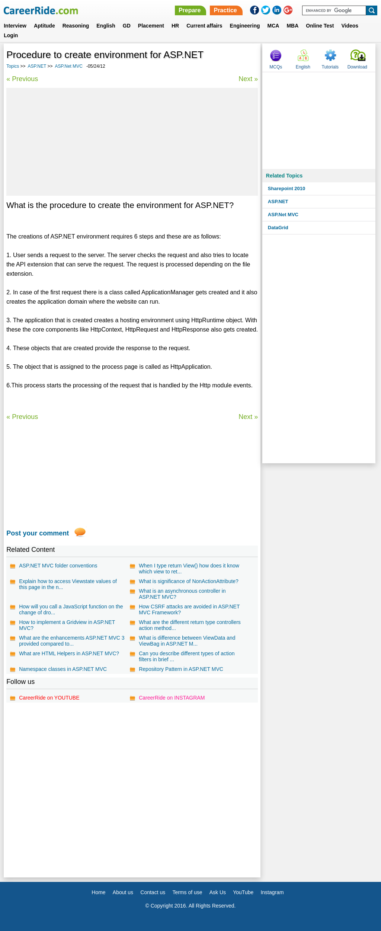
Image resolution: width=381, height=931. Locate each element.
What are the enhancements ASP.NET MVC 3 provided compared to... (72, 641)
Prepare (190, 10)
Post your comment (37, 533)
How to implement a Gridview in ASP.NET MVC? (67, 625)
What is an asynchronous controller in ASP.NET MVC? (182, 594)
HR (175, 26)
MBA (292, 26)
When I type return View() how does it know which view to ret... (189, 569)
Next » (248, 79)
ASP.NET (37, 66)
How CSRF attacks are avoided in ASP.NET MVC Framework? (189, 609)
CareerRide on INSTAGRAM (172, 698)
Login (11, 35)
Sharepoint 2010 (286, 188)
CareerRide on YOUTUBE (49, 698)
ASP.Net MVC (68, 66)
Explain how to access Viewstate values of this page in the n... (68, 584)
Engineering (245, 26)
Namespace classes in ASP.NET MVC (63, 669)
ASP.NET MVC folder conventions (58, 566)
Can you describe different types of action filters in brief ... (186, 656)
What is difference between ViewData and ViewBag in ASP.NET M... (187, 641)
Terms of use (187, 892)
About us (123, 892)
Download (357, 67)
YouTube (243, 892)
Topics (12, 66)
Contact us (152, 892)
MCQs (275, 67)
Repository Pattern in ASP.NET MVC (181, 669)
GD (127, 26)
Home (98, 892)
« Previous (22, 79)
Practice (225, 10)
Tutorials (330, 67)
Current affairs (204, 26)
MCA (273, 26)
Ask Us (217, 892)
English (105, 26)
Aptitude (44, 26)
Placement (151, 26)
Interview (15, 26)
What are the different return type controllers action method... (190, 625)
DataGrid (278, 227)
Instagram (272, 892)
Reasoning (76, 26)
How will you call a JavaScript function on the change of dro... (71, 609)
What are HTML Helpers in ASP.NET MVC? (69, 653)
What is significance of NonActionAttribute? (188, 581)
